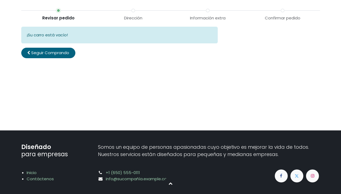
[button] (48, 53)
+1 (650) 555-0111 (123, 172)
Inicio (32, 172)
